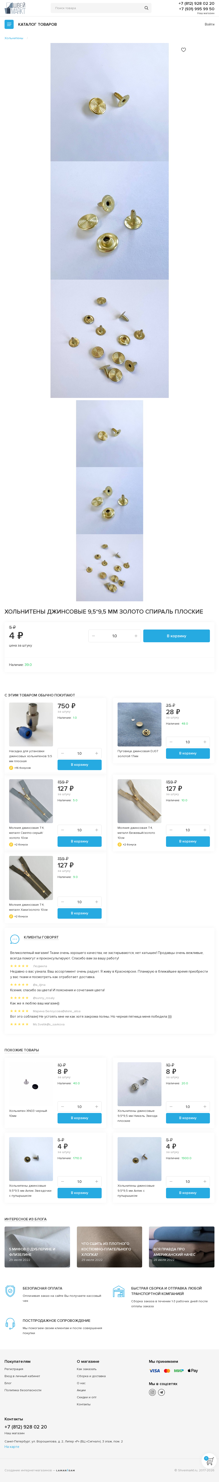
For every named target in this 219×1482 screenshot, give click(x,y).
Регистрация (14, 1369)
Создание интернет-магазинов (28, 1470)
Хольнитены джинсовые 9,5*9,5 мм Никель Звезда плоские (137, 1116)
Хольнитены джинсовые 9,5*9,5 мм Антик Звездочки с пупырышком (30, 1191)
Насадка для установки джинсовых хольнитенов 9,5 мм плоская (30, 756)
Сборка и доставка (91, 1376)
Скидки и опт (86, 1397)
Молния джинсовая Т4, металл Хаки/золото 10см (28, 907)
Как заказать (87, 1369)
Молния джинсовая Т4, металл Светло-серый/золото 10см (26, 833)
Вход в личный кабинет (22, 1376)
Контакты (84, 1404)
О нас (81, 1383)
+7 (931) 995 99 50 (196, 8)
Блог (8, 1383)
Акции (81, 1390)
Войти (209, 24)
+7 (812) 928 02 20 (196, 3)
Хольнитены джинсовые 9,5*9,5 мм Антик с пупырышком (136, 1191)
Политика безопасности (23, 1390)
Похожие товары (22, 1050)
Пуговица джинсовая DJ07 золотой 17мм (138, 753)
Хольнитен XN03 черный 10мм (28, 1113)
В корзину (176, 635)
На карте (12, 1446)
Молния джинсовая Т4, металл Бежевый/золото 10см (136, 833)
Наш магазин (205, 13)
